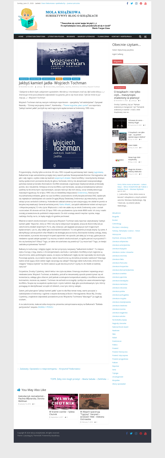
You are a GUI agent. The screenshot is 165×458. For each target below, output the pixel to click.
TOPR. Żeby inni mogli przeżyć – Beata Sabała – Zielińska (79, 379)
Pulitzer (115, 362)
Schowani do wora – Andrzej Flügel (135, 121)
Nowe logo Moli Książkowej (134, 158)
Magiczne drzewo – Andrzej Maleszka (135, 170)
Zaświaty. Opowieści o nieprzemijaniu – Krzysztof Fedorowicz (48, 368)
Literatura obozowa (119, 288)
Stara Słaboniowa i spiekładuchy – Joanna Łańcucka (60, 3)
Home (21, 36)
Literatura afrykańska (120, 241)
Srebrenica (82, 192)
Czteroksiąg (116, 224)
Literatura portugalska (120, 295)
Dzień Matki (132, 145)
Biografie (71, 36)
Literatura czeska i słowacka (122, 252)
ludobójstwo (60, 87)
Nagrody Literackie (86, 36)
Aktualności (116, 213)
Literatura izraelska (119, 273)
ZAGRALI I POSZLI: (45, 307)
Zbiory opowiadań (119, 384)
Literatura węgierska (119, 313)
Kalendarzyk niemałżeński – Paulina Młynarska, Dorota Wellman (31, 398)
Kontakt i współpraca (122, 36)
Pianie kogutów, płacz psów (76, 105)
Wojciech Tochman (94, 87)
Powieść (115, 348)
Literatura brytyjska (119, 248)
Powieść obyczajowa (120, 355)
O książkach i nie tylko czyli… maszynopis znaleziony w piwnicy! (127, 94)
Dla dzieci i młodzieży (120, 227)
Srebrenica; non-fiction (79, 87)
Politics (59, 79)
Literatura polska (56, 36)
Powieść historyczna (119, 352)
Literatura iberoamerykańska (123, 270)
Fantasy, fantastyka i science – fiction (126, 231)
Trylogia (115, 373)
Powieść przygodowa (120, 359)
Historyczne (24, 79)
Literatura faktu (35, 79)
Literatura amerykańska (121, 245)
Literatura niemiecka (119, 284)
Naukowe (115, 330)
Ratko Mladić (64, 204)
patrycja (40, 87)
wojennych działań (63, 178)
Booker (115, 220)
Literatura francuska (119, 263)
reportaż (68, 87)
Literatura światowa (35, 36)
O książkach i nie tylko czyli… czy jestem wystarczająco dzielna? (136, 134)
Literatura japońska (119, 277)
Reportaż (67, 79)
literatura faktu (50, 87)
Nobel (114, 337)
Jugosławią (98, 172)
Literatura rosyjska (119, 298)
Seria (114, 370)
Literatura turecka (118, 309)
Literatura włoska (118, 316)
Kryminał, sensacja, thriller (122, 238)
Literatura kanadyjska (120, 281)
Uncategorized (120, 88)
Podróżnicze (116, 341)
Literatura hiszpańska (120, 266)
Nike (114, 334)
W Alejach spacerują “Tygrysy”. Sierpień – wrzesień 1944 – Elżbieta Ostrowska (92, 415)
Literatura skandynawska (121, 302)
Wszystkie (76, 79)
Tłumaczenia (103, 36)
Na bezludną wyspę (119, 320)
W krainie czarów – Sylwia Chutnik (61, 413)
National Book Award (120, 327)
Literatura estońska (119, 256)
